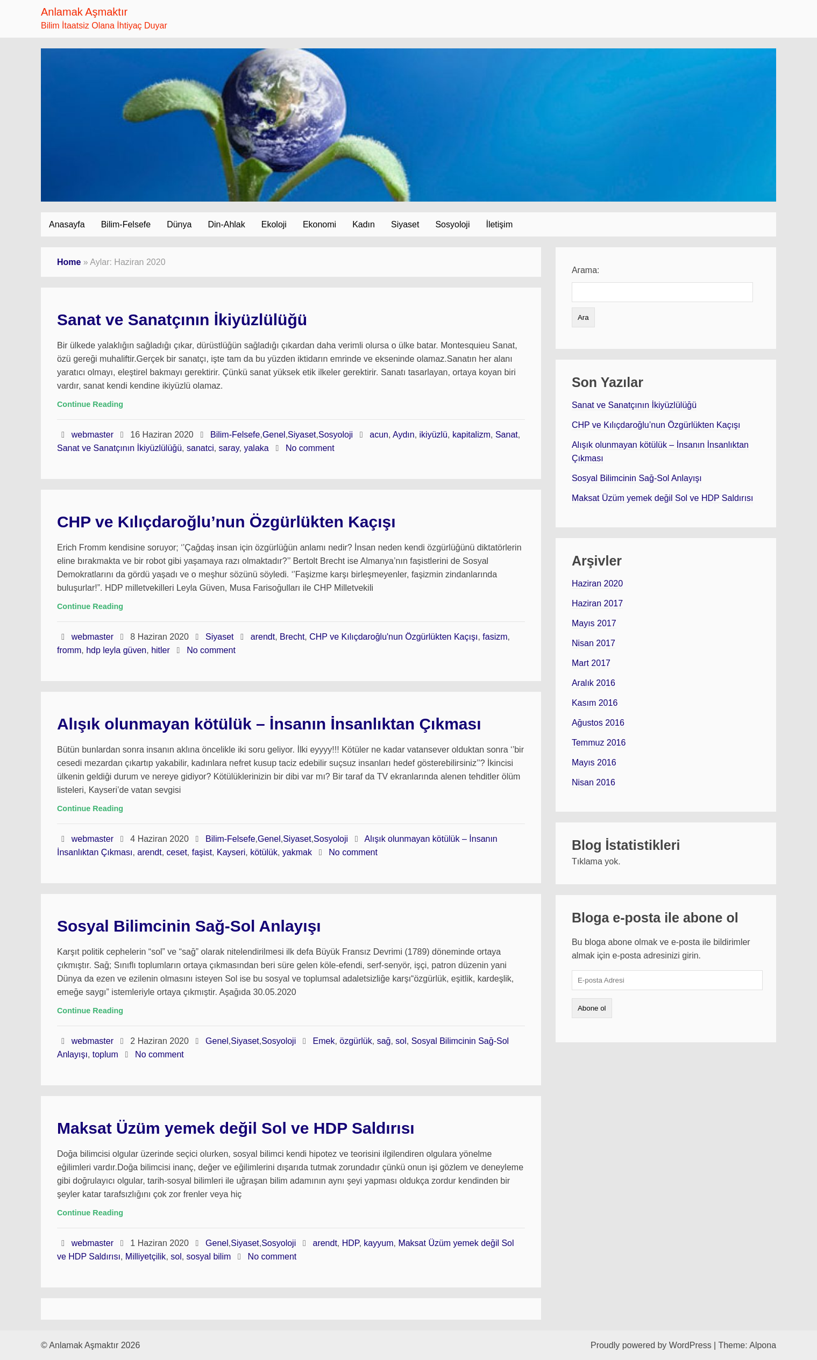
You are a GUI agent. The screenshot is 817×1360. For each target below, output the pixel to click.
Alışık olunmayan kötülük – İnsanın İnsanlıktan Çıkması (269, 724)
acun (379, 434)
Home (69, 262)
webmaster (94, 434)
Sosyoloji (452, 224)
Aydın (404, 434)
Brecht (292, 636)
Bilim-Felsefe (126, 224)
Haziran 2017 (597, 603)
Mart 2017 (591, 663)
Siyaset (405, 224)
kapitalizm (471, 434)
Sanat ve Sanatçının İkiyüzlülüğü (182, 319)
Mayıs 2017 (594, 623)
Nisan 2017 (593, 643)
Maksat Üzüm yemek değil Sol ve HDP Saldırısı (236, 1128)
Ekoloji (274, 224)
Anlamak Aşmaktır (84, 12)
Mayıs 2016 (594, 762)
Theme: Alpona (747, 1345)
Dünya (179, 224)
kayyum (378, 1243)
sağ (384, 1041)
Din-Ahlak (226, 224)
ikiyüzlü (433, 434)
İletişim (499, 224)
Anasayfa (67, 224)
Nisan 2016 (593, 782)
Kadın (363, 224)
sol (400, 1041)
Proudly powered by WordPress (651, 1345)
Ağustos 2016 (598, 722)
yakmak (297, 852)
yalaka (256, 448)
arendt (263, 636)
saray (229, 448)
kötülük (264, 852)
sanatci (200, 448)
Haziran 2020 (597, 583)
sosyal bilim (209, 1256)
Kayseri (231, 852)
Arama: (586, 270)
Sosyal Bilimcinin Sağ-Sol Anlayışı (189, 926)
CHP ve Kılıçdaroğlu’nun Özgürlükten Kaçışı (226, 522)
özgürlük (355, 1041)
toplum (105, 1054)
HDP (350, 1243)
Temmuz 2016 (599, 742)
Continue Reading (90, 404)
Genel (274, 434)
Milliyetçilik (145, 1256)
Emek (323, 1041)
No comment (310, 448)
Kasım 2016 (594, 702)
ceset (177, 852)
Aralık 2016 (593, 683)
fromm (69, 650)
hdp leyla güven (116, 650)
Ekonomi (319, 224)
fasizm (494, 636)
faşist (202, 852)
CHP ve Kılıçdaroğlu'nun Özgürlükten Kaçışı (393, 636)
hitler (160, 650)
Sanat (506, 434)
